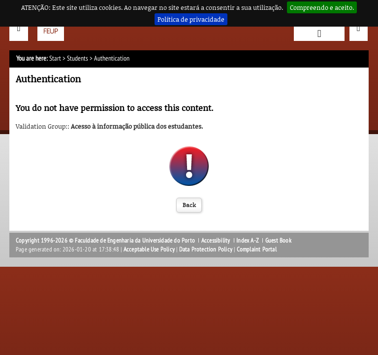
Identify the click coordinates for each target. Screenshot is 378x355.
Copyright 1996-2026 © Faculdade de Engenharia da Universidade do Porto (105, 241)
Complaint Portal (257, 249)
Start (55, 58)
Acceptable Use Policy (149, 249)
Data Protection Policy (205, 249)
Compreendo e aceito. (322, 7)
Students (77, 58)
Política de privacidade (191, 19)
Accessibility (215, 241)
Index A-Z (247, 241)
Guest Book (278, 241)
